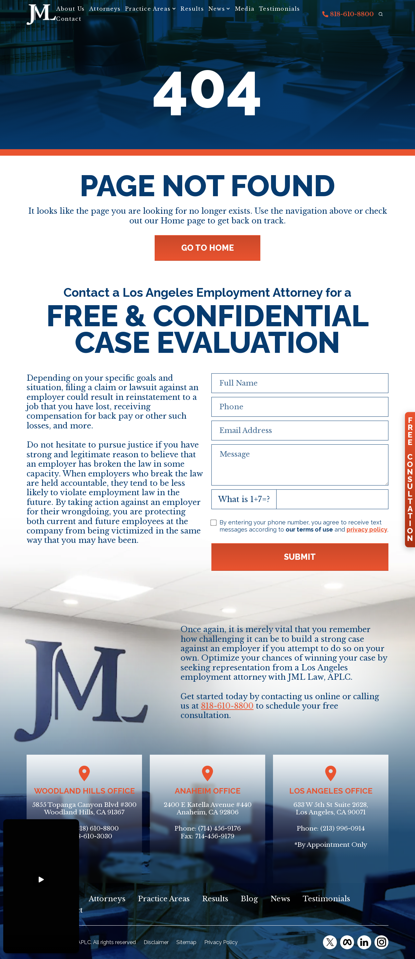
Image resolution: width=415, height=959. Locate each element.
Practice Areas (148, 9)
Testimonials (279, 9)
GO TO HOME (207, 248)
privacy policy (367, 529)
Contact (68, 19)
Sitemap (186, 942)
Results (192, 9)
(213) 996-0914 (342, 828)
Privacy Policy (221, 942)
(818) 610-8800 (96, 828)
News (216, 9)
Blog (249, 898)
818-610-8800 (348, 14)
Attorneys (105, 9)
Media (245, 9)
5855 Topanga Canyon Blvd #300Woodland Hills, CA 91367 (84, 808)
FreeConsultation (410, 479)
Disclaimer (156, 942)
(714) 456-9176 (219, 828)
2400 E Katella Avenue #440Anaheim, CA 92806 (208, 808)
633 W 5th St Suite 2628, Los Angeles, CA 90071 (330, 808)
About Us (70, 9)
